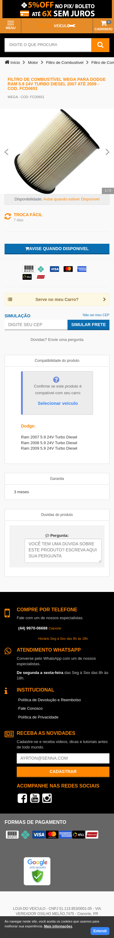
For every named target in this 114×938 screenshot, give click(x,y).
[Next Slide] (107, 151)
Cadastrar (63, 771)
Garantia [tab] (57, 479)
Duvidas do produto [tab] (57, 515)
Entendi (100, 931)
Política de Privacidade (38, 717)
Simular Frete (88, 324)
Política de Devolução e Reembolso (49, 700)
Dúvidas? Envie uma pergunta (56, 339)
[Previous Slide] (6, 151)
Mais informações (58, 926)
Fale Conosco (30, 708)
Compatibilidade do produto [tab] (57, 360)
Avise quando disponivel (57, 248)
